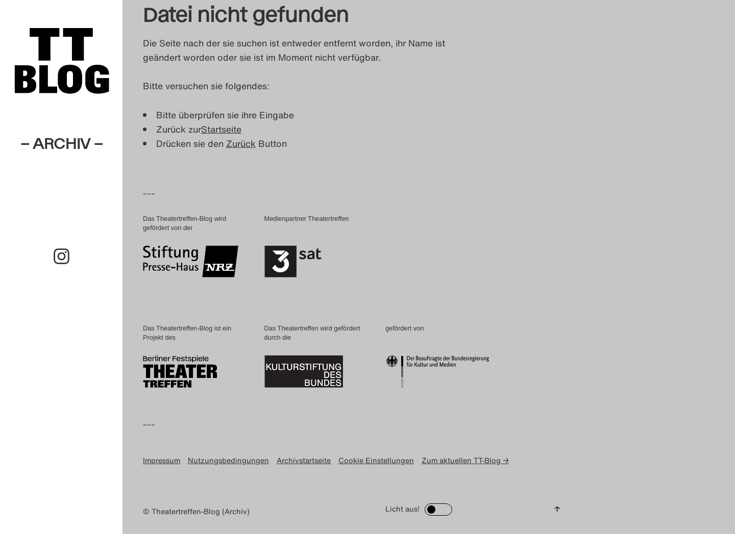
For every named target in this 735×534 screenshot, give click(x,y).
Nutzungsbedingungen (228, 460)
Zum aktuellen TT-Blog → (465, 460)
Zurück (241, 143)
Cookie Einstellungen (376, 460)
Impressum (161, 460)
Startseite (221, 129)
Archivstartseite (304, 460)
